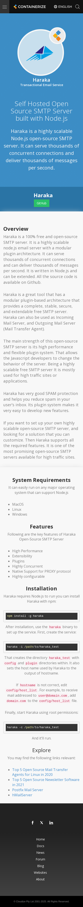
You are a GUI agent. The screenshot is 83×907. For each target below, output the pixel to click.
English (63, 7)
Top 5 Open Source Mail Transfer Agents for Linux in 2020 (40, 772)
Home (40, 839)
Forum (40, 859)
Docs (40, 846)
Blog (40, 866)
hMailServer (22, 795)
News (40, 852)
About (40, 879)
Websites (40, 872)
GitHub (41, 203)
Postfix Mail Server (27, 789)
